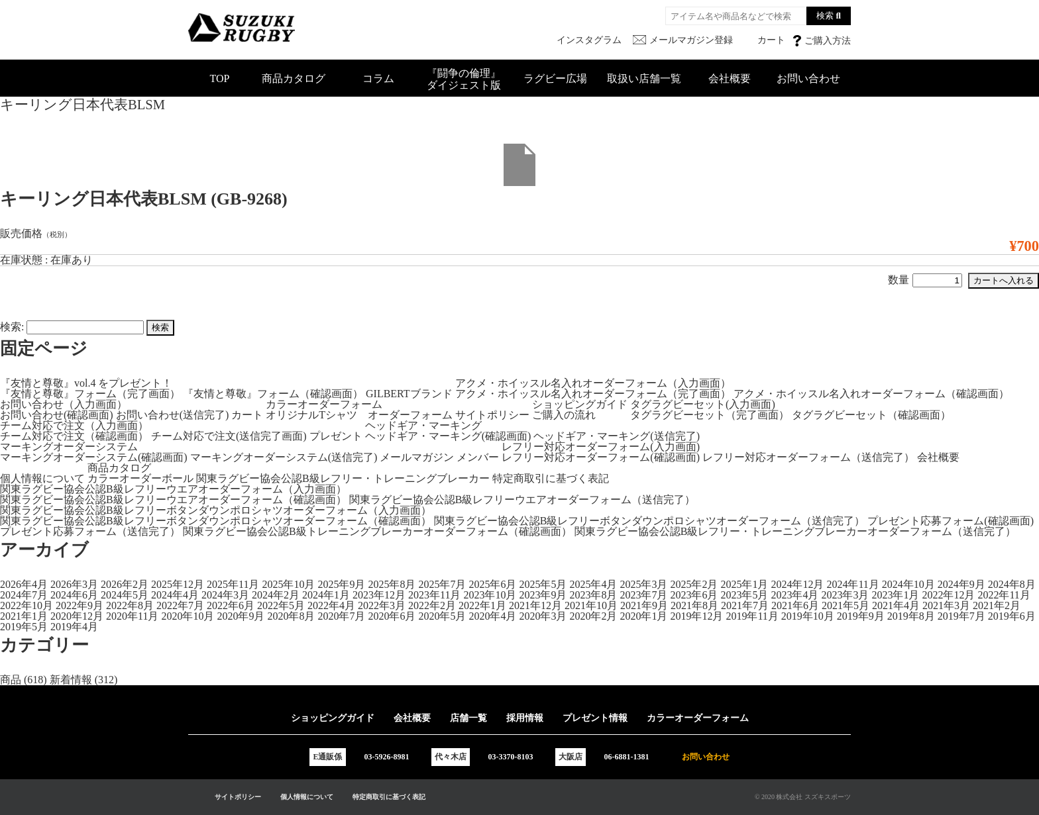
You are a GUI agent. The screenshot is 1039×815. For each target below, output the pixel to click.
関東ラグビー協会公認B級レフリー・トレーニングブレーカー (343, 478)
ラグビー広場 (555, 78)
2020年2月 (593, 616)
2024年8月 (1012, 584)
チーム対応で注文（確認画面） (74, 436)
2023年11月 (434, 594)
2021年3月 (946, 605)
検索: (12, 326)
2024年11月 (852, 584)
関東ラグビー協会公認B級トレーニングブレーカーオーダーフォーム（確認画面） (377, 531)
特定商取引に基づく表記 (550, 478)
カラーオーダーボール (140, 478)
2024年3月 (225, 594)
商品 (10, 679)
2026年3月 (74, 584)
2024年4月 (175, 594)
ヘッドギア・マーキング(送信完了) (616, 436)
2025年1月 (744, 584)
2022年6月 (230, 605)
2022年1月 (482, 605)
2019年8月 (911, 616)
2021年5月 (845, 605)
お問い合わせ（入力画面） (63, 404)
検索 (825, 16)
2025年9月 (341, 584)
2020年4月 (492, 616)
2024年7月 (24, 594)
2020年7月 (341, 616)
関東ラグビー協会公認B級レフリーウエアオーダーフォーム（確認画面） (173, 499)
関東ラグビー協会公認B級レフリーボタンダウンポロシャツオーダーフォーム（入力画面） (215, 510)
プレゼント (335, 436)
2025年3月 (643, 584)
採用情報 (524, 718)
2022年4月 (331, 605)
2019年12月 (696, 616)
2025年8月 (391, 584)
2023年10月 (489, 594)
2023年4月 (794, 594)
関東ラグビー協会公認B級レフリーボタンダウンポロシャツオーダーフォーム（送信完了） (649, 520)
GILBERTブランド (409, 393)
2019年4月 (74, 626)
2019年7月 (961, 616)
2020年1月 (643, 616)
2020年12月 (76, 616)
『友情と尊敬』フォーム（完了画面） (90, 393)
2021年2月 (996, 605)
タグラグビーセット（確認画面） (871, 414)
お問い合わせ (808, 78)
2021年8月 (694, 605)
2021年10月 (591, 605)
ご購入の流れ (564, 414)
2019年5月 (24, 626)
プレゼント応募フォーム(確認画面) (950, 520)
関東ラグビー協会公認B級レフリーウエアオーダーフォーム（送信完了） (522, 499)
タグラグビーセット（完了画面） (709, 414)
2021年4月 (896, 605)
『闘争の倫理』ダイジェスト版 (464, 79)
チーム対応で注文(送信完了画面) (229, 436)
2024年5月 (124, 594)
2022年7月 (180, 605)
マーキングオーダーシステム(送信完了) (284, 457)
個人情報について (42, 478)
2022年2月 (432, 605)
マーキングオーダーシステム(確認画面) (94, 457)
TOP (220, 78)
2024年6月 (74, 594)
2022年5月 (281, 605)
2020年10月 (187, 616)
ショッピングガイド (580, 404)
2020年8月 (291, 616)
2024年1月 (326, 594)
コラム (378, 78)
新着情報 (71, 679)
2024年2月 (276, 594)
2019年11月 (752, 616)
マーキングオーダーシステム (69, 446)
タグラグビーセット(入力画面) (702, 404)
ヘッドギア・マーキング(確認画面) (448, 436)
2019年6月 (1012, 616)
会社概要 (729, 78)
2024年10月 (908, 584)
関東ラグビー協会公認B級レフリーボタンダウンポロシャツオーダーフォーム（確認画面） (215, 520)
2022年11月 (1003, 594)
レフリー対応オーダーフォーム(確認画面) (601, 457)
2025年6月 (492, 584)
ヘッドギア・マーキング (423, 425)
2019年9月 (861, 616)
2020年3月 (543, 616)
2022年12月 (948, 594)
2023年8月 (593, 594)
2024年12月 (797, 584)
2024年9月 (961, 584)
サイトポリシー (492, 414)
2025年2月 (694, 584)
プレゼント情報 (595, 718)
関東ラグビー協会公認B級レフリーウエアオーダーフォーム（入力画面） (173, 489)
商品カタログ (293, 78)
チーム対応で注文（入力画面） (74, 425)
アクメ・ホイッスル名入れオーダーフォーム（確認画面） (871, 393)
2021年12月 (535, 605)
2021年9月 (644, 605)
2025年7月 (442, 584)
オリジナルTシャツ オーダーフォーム (359, 414)
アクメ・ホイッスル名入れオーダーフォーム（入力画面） (593, 383)
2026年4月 (24, 584)
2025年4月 (593, 584)
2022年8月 (130, 605)
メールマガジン (417, 457)
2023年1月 (895, 594)
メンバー (478, 457)
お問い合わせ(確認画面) (56, 414)
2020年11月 (132, 616)
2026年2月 (124, 584)
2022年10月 (26, 605)
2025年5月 (543, 584)
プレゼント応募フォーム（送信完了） (90, 531)
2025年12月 (177, 584)
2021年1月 (24, 616)
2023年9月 (543, 594)
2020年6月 (391, 616)
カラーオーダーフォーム (324, 404)
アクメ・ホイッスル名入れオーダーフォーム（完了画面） (593, 393)
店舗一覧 (468, 718)
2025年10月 (288, 584)
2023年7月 (643, 594)
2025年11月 (233, 584)
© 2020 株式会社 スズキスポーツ (803, 796)
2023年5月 (744, 594)
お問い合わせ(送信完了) (172, 414)
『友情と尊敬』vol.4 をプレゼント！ (86, 383)
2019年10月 (807, 616)
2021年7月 (745, 605)
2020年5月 (442, 616)
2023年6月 (694, 594)
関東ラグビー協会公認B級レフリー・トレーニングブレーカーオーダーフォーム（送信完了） (795, 531)
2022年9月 (79, 605)
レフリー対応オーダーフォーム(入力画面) (601, 446)
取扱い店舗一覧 (644, 78)
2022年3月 (382, 605)
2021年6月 (795, 605)
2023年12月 (379, 594)
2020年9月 (240, 616)
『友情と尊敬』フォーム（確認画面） (273, 393)
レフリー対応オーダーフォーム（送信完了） (808, 457)
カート (247, 414)
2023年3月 (845, 594)
